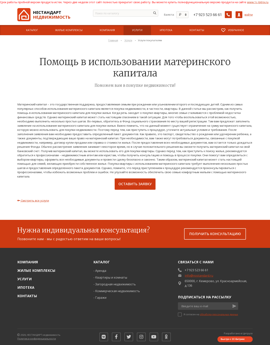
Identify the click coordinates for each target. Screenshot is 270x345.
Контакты (27, 296)
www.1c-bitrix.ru (257, 2)
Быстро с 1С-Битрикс (233, 339)
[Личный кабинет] (239, 14)
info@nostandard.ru (199, 275)
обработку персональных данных (219, 314)
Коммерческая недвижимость (117, 291)
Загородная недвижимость (115, 284)
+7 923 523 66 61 (208, 14)
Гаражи (100, 297)
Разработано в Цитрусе (238, 333)
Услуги (24, 279)
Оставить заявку (135, 184)
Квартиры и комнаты (111, 277)
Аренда (100, 271)
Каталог (101, 262)
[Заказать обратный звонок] (228, 14)
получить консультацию (215, 234)
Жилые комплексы (36, 270)
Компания (27, 262)
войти (249, 14)
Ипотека (25, 287)
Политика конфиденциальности (36, 338)
